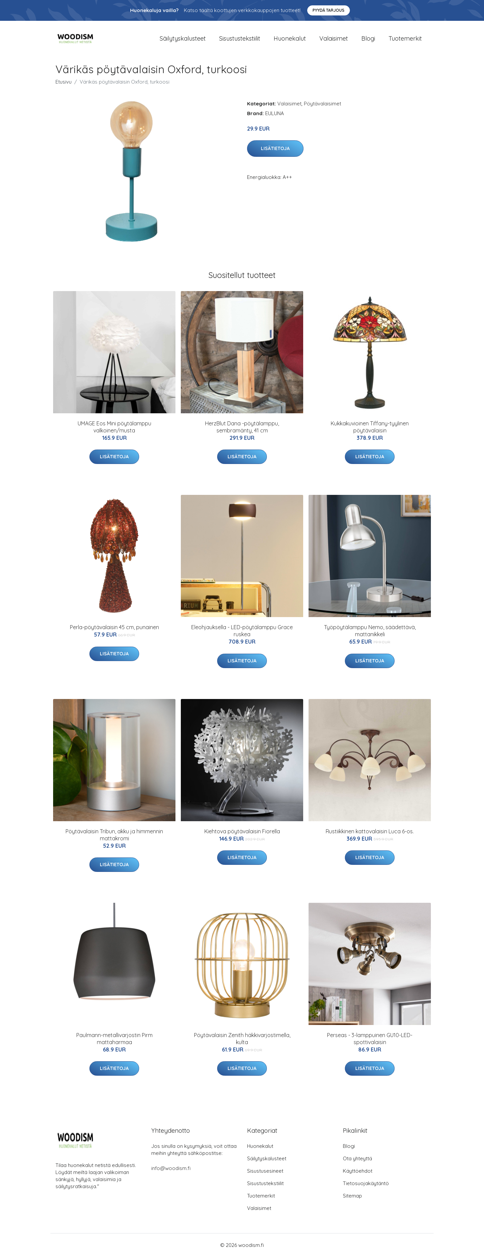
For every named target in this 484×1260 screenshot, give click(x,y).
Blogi (368, 40)
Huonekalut (290, 40)
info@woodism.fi (171, 1171)
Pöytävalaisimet (322, 107)
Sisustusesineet (265, 1174)
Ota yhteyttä (357, 1162)
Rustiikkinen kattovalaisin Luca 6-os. (370, 834)
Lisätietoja (275, 152)
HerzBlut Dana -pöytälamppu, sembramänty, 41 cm (242, 430)
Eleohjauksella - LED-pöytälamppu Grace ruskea (242, 634)
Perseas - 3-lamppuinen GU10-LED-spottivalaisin (369, 1042)
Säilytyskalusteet (183, 40)
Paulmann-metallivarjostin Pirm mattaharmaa (114, 1042)
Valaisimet (333, 40)
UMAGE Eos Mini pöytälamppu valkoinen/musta (114, 430)
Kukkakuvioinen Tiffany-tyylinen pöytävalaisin (370, 430)
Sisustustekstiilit (239, 40)
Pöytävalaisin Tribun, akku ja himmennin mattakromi (114, 838)
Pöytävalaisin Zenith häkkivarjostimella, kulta (242, 1042)
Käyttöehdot (357, 1174)
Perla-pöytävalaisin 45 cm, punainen (114, 630)
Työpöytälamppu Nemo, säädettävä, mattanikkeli (370, 634)
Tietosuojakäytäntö (366, 1186)
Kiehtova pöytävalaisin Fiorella (242, 834)
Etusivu (63, 85)
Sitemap (352, 1199)
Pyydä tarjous (329, 10)
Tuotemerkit (405, 40)
